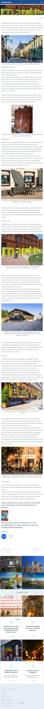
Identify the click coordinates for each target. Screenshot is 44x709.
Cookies (3, 691)
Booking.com (4, 531)
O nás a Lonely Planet (6, 699)
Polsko (5, 13)
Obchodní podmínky (6, 696)
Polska (12, 505)
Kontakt (3, 695)
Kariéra (3, 693)
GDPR (2, 698)
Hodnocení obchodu (6, 701)
